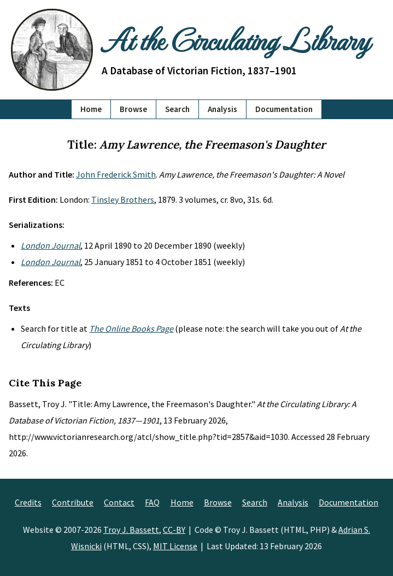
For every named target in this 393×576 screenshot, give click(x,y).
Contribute (72, 502)
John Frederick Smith (116, 174)
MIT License (175, 545)
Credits (28, 502)
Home (91, 109)
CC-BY (174, 529)
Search (177, 109)
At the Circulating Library (235, 39)
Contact (119, 502)
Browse (133, 109)
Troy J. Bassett (131, 529)
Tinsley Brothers (122, 199)
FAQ (152, 502)
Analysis (222, 109)
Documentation (284, 109)
